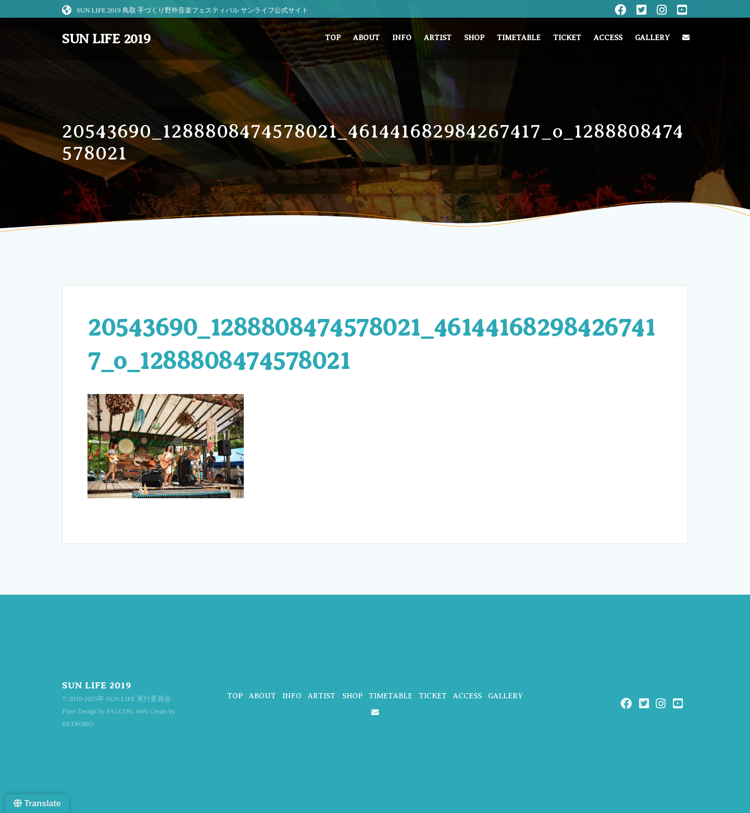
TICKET (567, 38)
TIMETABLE (519, 38)
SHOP (474, 38)
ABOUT (366, 38)
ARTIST (438, 38)
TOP (333, 38)
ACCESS (608, 38)
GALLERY (652, 38)
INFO (401, 38)
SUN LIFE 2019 (106, 39)
